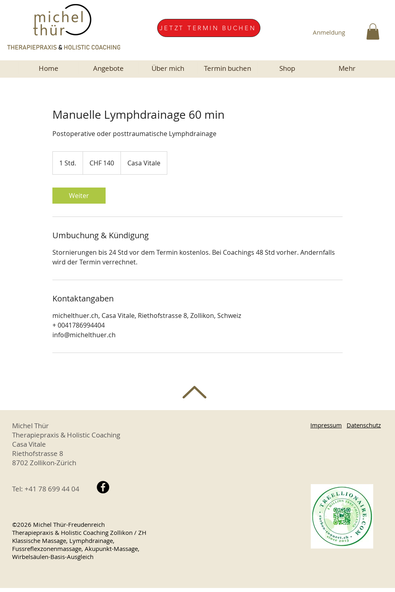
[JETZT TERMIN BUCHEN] (208, 28)
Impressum (326, 425)
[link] (79, 196)
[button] (373, 31)
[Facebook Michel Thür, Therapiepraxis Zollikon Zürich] (103, 487)
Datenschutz (364, 425)
